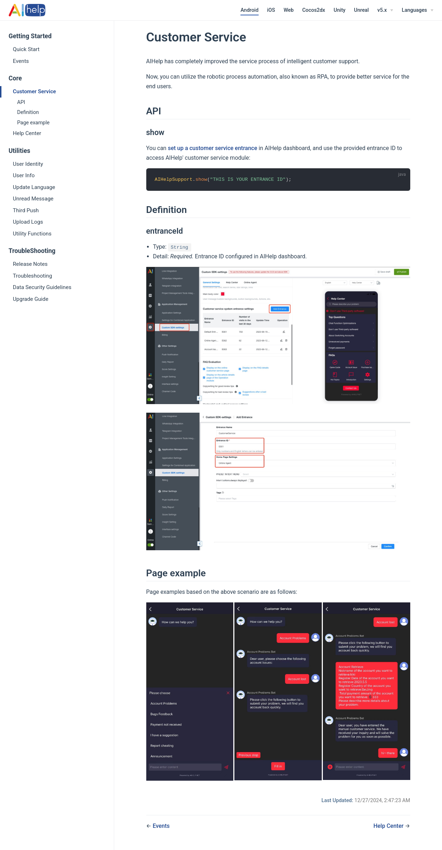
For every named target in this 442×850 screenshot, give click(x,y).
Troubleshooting (32, 276)
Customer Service (34, 91)
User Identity (28, 164)
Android (249, 10)
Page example (33, 123)
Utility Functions (32, 233)
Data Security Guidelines (42, 287)
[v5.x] (385, 10)
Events (21, 61)
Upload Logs (28, 222)
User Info (24, 175)
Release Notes (30, 264)
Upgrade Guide (30, 299)
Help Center (27, 133)
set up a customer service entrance (212, 148)
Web (289, 10)
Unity (339, 10)
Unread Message (33, 198)
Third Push (26, 210)
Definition (28, 112)
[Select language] (417, 10)
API (21, 102)
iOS (271, 10)
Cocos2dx (313, 10)
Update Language (34, 187)
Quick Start (26, 49)
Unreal (361, 10)
